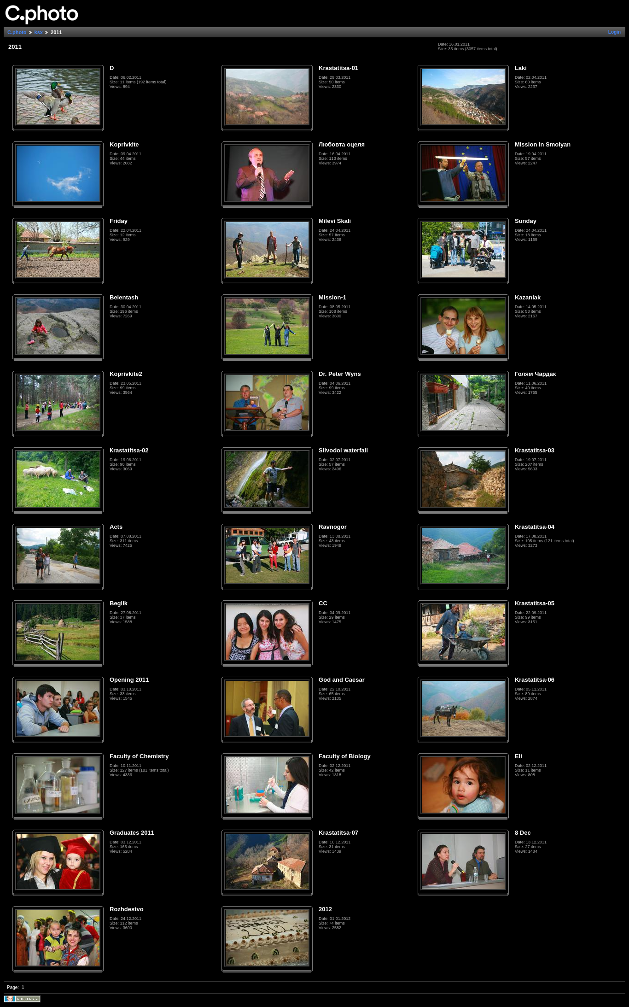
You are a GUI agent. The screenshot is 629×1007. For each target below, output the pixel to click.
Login (614, 32)
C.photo (17, 32)
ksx (39, 32)
